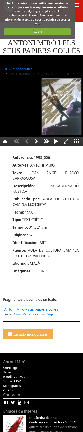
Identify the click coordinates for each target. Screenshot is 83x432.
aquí (37, 23)
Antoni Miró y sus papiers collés (31, 309)
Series (7, 372)
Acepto (37, 31)
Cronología (10, 368)
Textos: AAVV (12, 381)
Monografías (12, 386)
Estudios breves (14, 377)
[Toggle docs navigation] (76, 5)
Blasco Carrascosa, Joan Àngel (33, 314)
